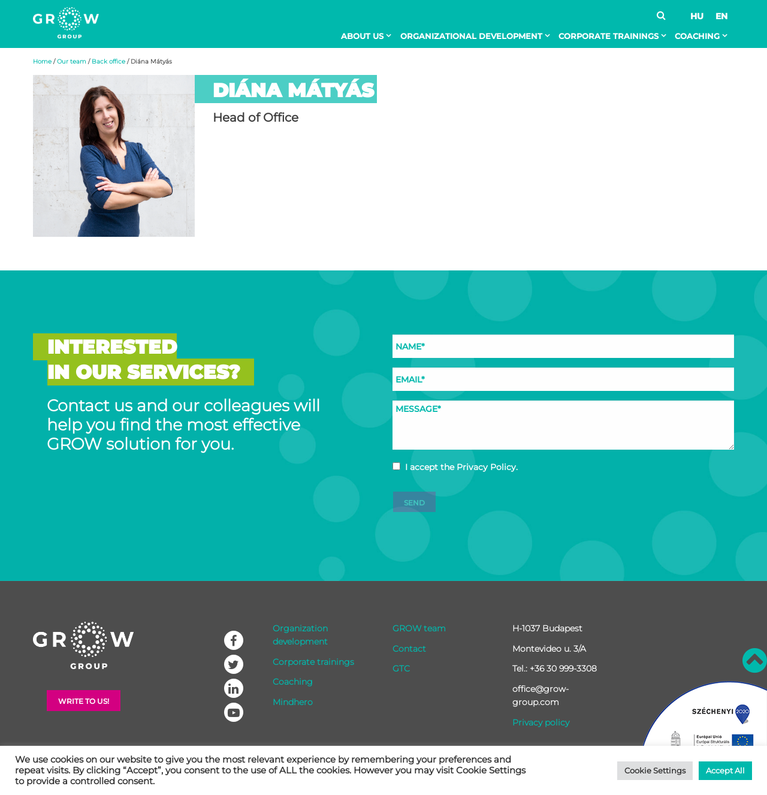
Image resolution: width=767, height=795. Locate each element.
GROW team (419, 628)
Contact (409, 648)
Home (42, 61)
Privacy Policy (486, 467)
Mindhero (293, 702)
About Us (362, 36)
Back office (108, 61)
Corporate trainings (608, 36)
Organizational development (471, 36)
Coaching (697, 36)
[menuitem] (368, 36)
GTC (401, 668)
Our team (71, 61)
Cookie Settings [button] (655, 770)
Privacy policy (540, 722)
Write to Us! (83, 701)
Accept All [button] (725, 770)
